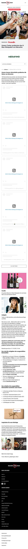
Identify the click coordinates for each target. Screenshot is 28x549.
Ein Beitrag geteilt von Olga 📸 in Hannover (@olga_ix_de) (14, 224)
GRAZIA (3, 498)
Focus (3, 519)
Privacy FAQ (4, 538)
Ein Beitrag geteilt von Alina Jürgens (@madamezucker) (14, 117)
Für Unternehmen (5, 481)
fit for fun (3, 517)
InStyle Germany (5, 491)
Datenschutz (4, 533)
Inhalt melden (4, 543)
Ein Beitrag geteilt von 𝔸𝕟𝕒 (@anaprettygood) (14, 188)
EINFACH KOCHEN (5, 505)
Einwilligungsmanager (6, 540)
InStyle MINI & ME (5, 523)
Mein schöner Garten (6, 514)
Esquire (3, 521)
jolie (2, 500)
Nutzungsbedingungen (6, 535)
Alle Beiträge (14, 266)
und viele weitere (5, 526)
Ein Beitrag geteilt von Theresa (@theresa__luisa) (14, 259)
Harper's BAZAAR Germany (7, 503)
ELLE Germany (5, 496)
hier (12, 454)
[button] (3, 443)
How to (3, 474)
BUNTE (3, 512)
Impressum (4, 545)
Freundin (3, 494)
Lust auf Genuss (5, 510)
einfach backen (5, 507)
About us (3, 476)
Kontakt (3, 478)
